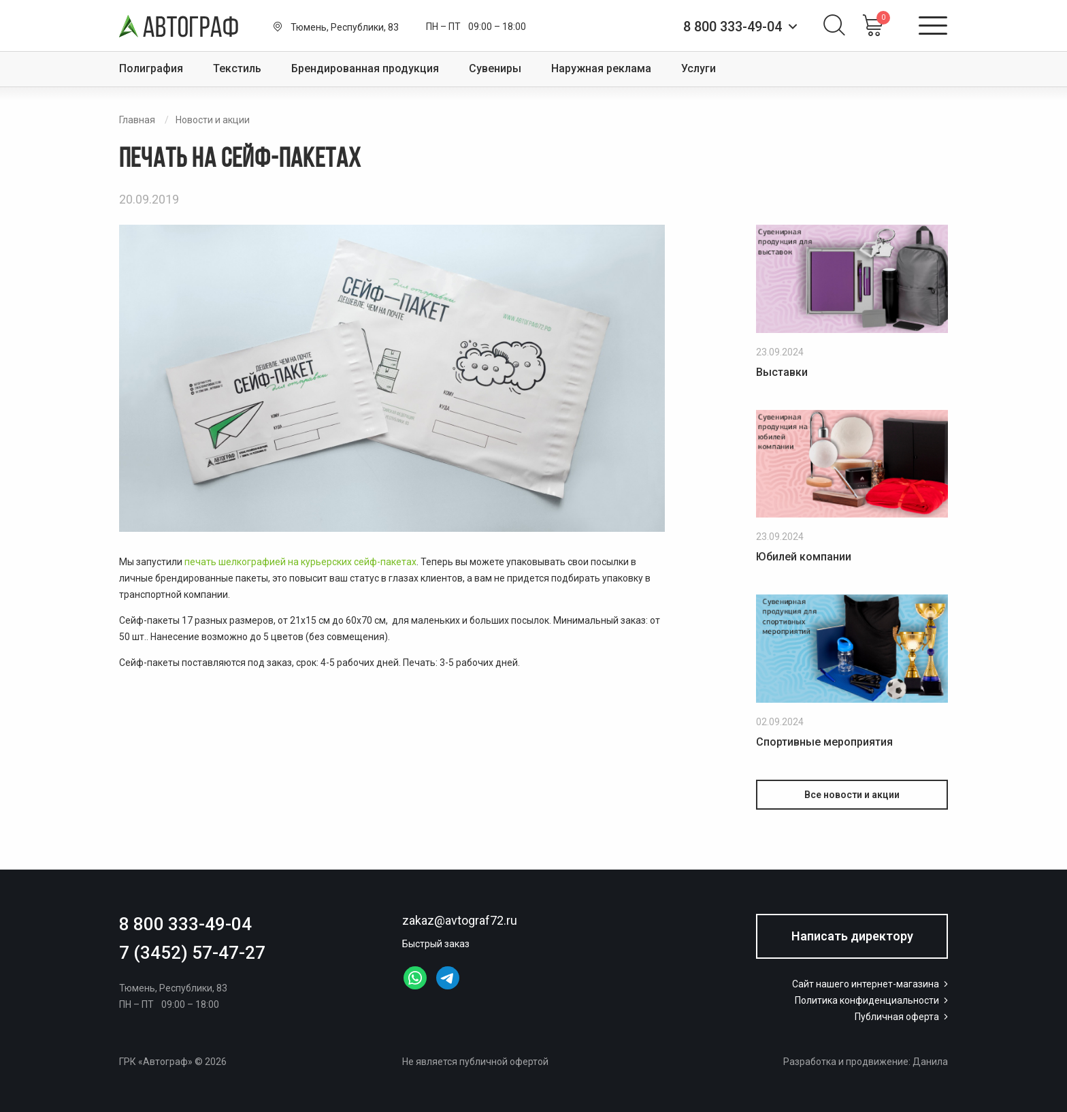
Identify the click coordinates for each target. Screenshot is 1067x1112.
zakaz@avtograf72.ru (459, 920)
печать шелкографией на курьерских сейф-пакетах (300, 561)
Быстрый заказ (436, 943)
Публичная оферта (903, 1016)
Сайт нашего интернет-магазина (871, 984)
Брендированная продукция (365, 68)
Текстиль (237, 68)
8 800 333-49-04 (185, 924)
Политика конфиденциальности (873, 1000)
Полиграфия (151, 68)
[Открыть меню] (933, 26)
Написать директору (852, 936)
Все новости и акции (852, 794)
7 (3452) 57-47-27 (192, 952)
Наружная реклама (601, 68)
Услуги (698, 68)
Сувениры (495, 68)
